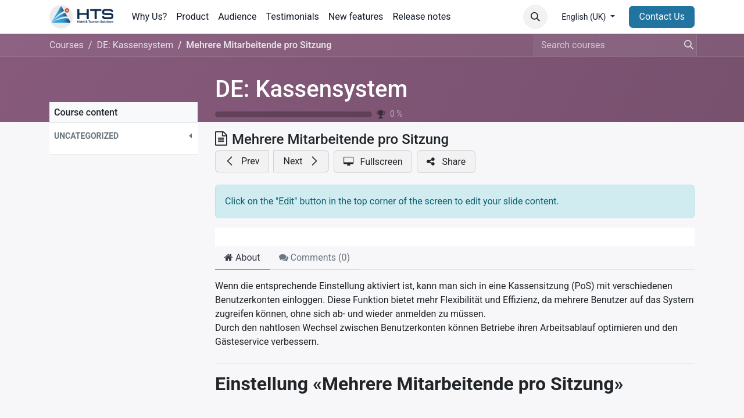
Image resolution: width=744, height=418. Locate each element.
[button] (535, 17)
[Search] (685, 45)
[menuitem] (149, 16)
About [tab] (242, 257)
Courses (66, 45)
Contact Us (662, 16)
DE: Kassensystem (311, 89)
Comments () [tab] (314, 257)
